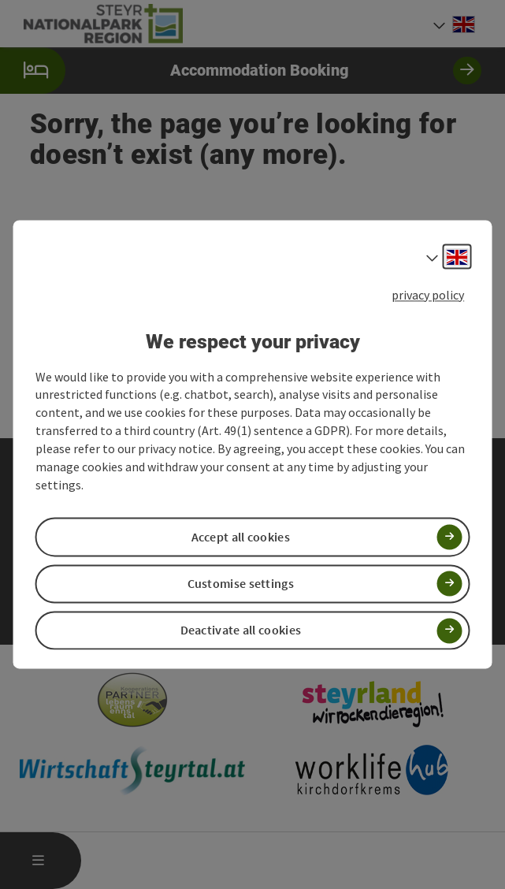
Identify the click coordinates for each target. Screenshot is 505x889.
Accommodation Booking (240, 70)
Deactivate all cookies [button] (241, 630)
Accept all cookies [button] (240, 537)
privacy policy (428, 295)
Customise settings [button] (241, 583)
